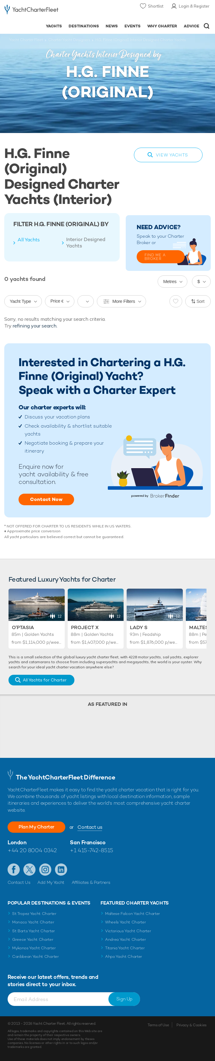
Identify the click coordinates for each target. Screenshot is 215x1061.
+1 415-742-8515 (91, 850)
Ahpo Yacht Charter (123, 956)
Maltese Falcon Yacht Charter (132, 913)
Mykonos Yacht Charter (34, 948)
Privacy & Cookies (191, 1025)
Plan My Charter (36, 827)
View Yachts (172, 155)
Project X (85, 627)
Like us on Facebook (14, 869)
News (112, 26)
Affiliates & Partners (91, 882)
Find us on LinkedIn (61, 869)
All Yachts (29, 239)
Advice (191, 26)
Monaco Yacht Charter (33, 922)
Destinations (84, 26)
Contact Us (19, 882)
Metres (169, 281)
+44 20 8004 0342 (32, 850)
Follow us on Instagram (45, 869)
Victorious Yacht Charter (128, 930)
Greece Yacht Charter (32, 939)
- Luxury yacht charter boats (31, 11)
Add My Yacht (50, 882)
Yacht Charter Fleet (26, 39)
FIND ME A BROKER (155, 257)
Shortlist (155, 6)
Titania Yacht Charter (125, 948)
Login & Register (194, 6)
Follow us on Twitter (29, 869)
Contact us (89, 827)
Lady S (139, 627)
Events (133, 26)
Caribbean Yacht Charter (35, 956)
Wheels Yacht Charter (125, 922)
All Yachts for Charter (45, 680)
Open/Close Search (207, 26)
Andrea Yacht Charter (125, 939)
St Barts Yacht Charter (33, 930)
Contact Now (46, 499)
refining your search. (35, 326)
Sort (200, 301)
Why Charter (162, 26)
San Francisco (87, 842)
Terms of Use (158, 1025)
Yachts (54, 26)
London (17, 842)
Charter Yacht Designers (69, 39)
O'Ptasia (23, 627)
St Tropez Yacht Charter (34, 913)
